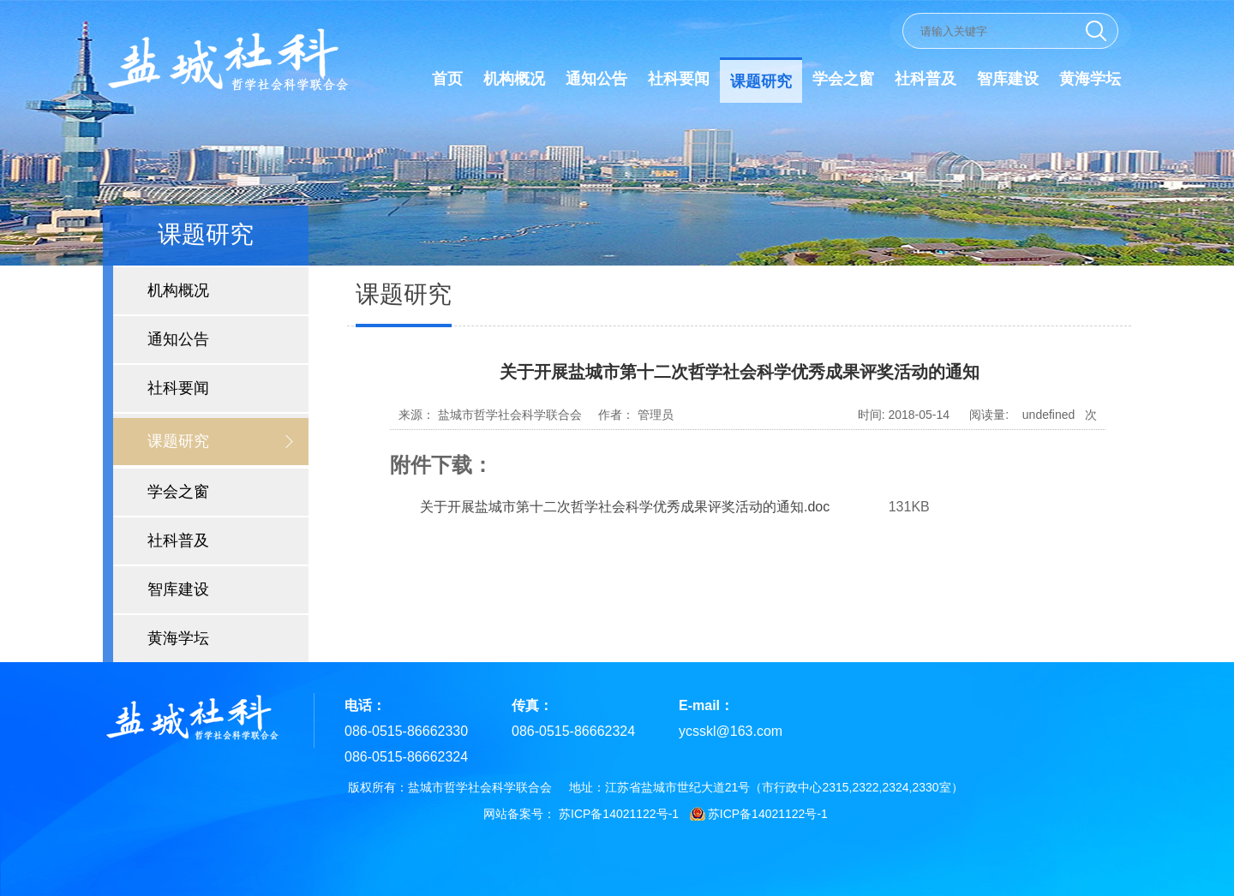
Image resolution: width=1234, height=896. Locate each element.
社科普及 (925, 78)
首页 (447, 78)
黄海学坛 (1090, 78)
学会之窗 (843, 78)
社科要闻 (679, 78)
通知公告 (596, 78)
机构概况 (514, 78)
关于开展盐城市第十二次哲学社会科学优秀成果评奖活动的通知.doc (625, 506)
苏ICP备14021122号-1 (619, 814)
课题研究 (761, 81)
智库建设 (1008, 78)
